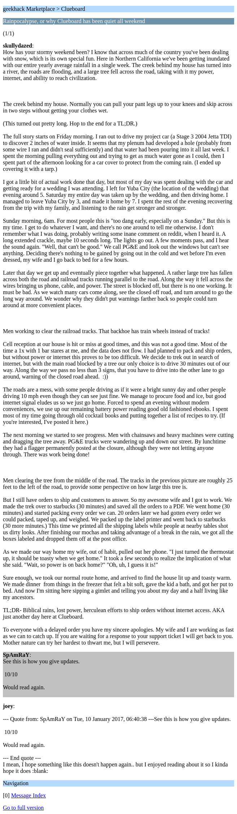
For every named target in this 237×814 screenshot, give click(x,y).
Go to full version (23, 808)
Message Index (28, 795)
